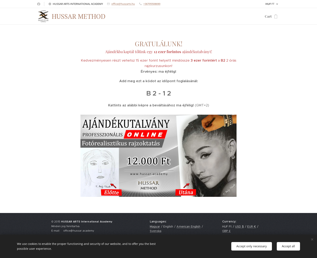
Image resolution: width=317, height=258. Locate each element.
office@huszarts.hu (123, 4)
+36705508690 (151, 4)
